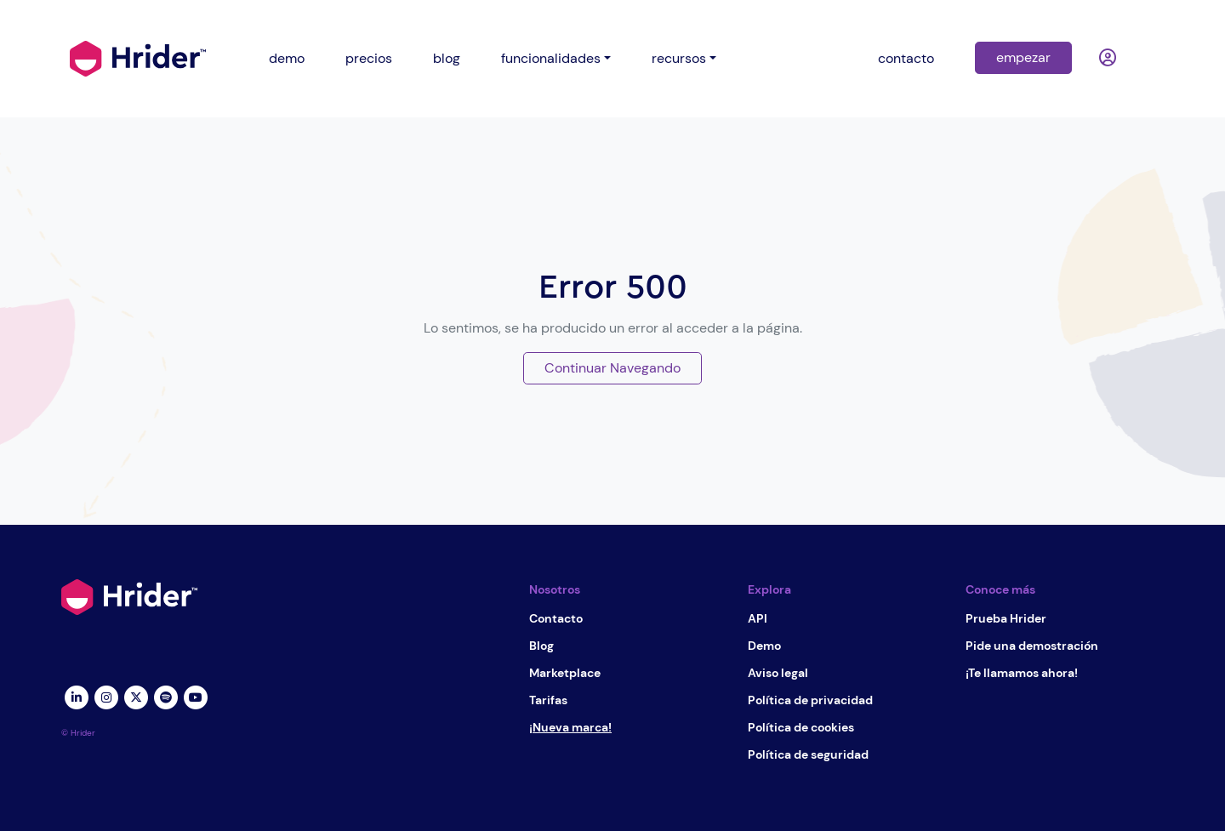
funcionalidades (551, 58)
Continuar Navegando (612, 368)
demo (287, 58)
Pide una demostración (1032, 645)
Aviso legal (778, 672)
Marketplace (565, 672)
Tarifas (548, 700)
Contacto (556, 618)
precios (368, 58)
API (757, 618)
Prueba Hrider (1006, 618)
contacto (906, 58)
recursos (679, 58)
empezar (1023, 57)
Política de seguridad (808, 754)
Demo (764, 645)
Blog (541, 645)
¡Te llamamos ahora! (1022, 672)
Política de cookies (801, 727)
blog (446, 58)
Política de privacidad (810, 700)
